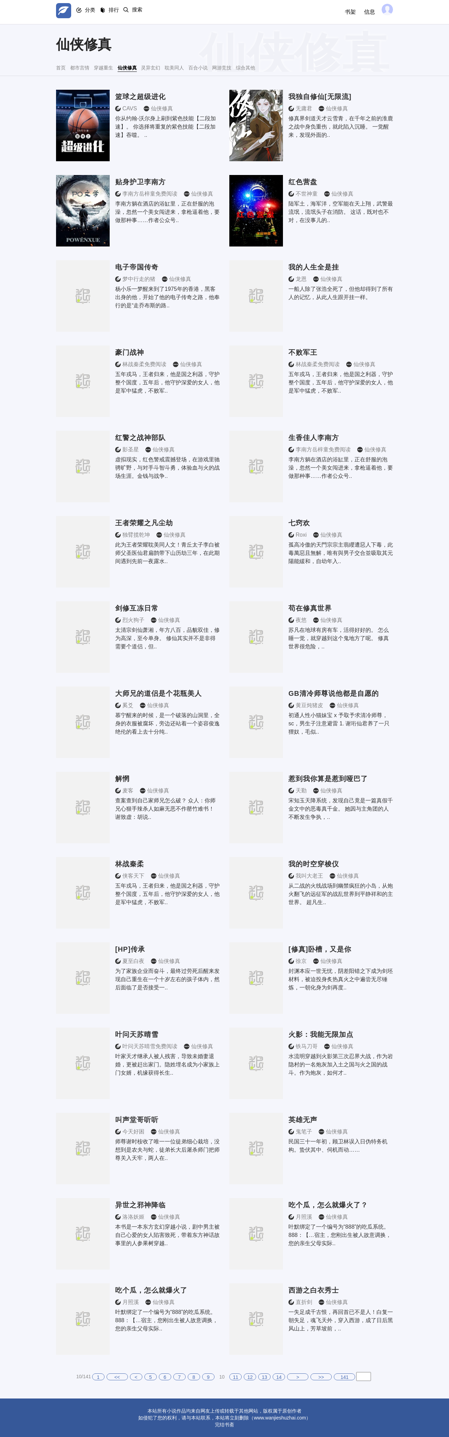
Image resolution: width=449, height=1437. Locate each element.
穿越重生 (132, 67)
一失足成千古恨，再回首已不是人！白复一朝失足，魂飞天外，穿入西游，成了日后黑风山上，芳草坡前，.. (340, 1320)
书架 (345, 12)
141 (345, 1377)
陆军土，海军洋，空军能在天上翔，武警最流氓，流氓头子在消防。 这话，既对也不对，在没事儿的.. (340, 212)
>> (321, 1377)
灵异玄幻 (208, 67)
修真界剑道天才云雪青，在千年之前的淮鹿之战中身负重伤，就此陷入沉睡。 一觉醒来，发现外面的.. (340, 127)
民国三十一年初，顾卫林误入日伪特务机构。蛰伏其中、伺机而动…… (337, 1146)
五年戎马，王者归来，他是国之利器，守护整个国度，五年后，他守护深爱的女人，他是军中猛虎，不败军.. (167, 382)
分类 (96, 12)
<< (117, 1377)
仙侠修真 (170, 67)
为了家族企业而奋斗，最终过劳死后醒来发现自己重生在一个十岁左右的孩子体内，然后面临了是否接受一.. (167, 979)
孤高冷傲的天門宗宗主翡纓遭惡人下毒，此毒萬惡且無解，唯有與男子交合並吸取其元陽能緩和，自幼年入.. (340, 553)
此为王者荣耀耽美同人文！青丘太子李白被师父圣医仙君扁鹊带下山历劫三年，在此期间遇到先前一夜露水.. (167, 553)
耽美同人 (246, 67)
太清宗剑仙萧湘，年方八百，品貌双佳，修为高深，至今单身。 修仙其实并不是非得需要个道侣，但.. (167, 638)
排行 (124, 12)
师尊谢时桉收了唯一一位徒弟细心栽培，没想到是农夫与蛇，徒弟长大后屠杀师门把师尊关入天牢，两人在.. (167, 1150)
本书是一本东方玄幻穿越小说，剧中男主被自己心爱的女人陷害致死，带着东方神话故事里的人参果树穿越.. (167, 1235)
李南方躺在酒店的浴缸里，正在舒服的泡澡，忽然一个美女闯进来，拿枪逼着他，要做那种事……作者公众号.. (167, 212)
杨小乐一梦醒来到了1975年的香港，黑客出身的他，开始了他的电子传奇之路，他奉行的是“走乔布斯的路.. (167, 297)
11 (235, 1377)
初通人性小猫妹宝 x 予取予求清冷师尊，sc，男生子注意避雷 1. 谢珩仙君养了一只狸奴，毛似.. (339, 723)
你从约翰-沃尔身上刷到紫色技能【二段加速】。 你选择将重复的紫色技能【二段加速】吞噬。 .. (165, 127)
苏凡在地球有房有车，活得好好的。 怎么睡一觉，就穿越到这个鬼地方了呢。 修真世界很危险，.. (338, 638)
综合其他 (360, 67)
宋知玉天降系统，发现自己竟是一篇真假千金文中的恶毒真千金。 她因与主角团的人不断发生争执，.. (340, 809)
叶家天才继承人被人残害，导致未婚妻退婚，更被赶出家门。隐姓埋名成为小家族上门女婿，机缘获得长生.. (167, 1064)
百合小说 (284, 67)
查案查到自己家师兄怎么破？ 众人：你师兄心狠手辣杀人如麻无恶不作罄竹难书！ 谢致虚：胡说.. (165, 809)
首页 (63, 67)
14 (279, 1377)
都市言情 (94, 67)
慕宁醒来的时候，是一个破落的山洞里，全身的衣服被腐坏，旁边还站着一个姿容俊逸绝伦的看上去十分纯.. (167, 723)
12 (250, 1377)
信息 (364, 12)
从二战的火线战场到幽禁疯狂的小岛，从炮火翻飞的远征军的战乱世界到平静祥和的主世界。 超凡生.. (340, 894)
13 (264, 1377)
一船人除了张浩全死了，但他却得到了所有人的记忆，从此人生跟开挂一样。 (340, 293)
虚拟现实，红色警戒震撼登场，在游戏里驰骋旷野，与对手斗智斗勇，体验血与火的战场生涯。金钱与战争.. (167, 468)
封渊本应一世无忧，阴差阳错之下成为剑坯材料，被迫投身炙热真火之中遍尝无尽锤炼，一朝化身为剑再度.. (340, 979)
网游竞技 (322, 67)
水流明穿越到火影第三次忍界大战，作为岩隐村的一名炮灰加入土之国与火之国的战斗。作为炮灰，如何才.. (340, 1064)
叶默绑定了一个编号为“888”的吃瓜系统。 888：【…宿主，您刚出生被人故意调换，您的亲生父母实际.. (339, 1235)
